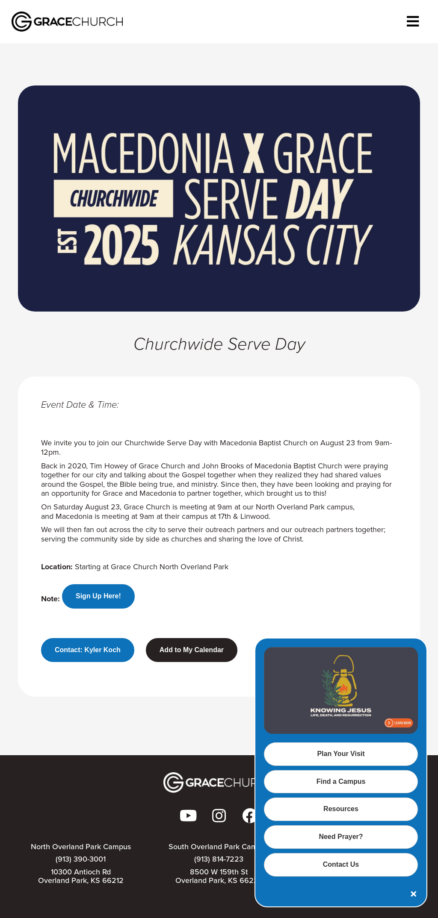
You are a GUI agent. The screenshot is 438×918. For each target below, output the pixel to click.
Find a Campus (341, 781)
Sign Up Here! (98, 596)
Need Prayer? (341, 836)
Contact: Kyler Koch (88, 649)
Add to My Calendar (192, 649)
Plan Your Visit (340, 753)
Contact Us (341, 864)
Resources (340, 808)
